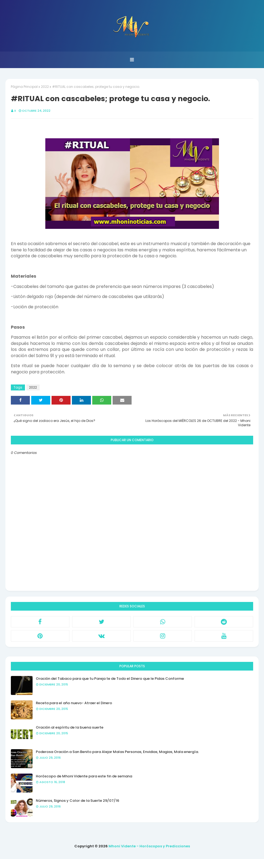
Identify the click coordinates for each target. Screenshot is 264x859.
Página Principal (24, 86)
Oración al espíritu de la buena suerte (69, 727)
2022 (45, 86)
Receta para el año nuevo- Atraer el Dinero (74, 703)
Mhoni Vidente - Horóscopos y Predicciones (149, 846)
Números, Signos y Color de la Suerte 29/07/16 (77, 800)
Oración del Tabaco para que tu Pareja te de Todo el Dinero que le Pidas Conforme (110, 678)
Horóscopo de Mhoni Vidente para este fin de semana (84, 776)
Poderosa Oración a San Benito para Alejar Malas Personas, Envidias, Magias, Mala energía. (117, 751)
